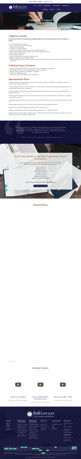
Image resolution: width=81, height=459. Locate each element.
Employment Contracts (33, 431)
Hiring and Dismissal (33, 434)
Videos (53, 427)
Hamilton (10, 448)
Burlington (15, 448)
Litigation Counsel (32, 427)
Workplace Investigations (34, 426)
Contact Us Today (40, 186)
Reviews (52, 9)
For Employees (46, 5)
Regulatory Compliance (33, 429)
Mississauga (34, 448)
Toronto (38, 448)
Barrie (56, 447)
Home (35, 5)
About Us (40, 5)
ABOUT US (8, 423)
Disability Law (65, 5)
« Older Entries (12, 361)
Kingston (40, 450)
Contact (58, 9)
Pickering (73, 448)
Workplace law (32, 420)
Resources (45, 9)
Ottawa (47, 450)
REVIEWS (8, 425)
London (25, 447)
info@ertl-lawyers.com (68, 429)
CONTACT (8, 426)
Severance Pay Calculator (22, 426)
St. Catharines (74, 447)
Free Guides (54, 429)
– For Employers (32, 421)
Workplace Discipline (33, 436)
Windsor (22, 447)
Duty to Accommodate (33, 438)
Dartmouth (43, 453)
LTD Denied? (42, 429)
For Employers (56, 5)
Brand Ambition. (52, 457)
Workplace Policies (32, 432)
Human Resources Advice (34, 424)
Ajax (76, 448)
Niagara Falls (6, 448)
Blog (53, 425)
